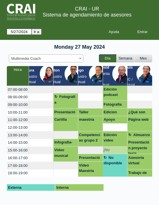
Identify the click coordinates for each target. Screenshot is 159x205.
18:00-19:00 (18, 173)
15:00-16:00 (18, 150)
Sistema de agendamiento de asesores (87, 15)
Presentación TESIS (89, 158)
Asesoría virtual (136, 160)
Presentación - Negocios (65, 113)
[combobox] (46, 58)
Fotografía (64, 99)
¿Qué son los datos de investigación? (139, 113)
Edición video (110, 138)
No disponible (113, 160)
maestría (86, 119)
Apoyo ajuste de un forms (114, 120)
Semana (125, 58)
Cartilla (60, 119)
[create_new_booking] (41, 89)
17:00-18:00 (18, 165)
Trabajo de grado (137, 174)
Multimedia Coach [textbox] (26, 58)
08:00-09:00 (18, 97)
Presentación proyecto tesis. (138, 147)
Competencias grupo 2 (89, 138)
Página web (138, 119)
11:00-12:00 (18, 120)
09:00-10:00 (18, 104)
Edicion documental (114, 113)
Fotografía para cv (113, 105)
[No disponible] (113, 151)
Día (107, 58)
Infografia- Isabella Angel (63, 143)
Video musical (61, 153)
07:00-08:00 (18, 89)
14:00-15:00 (18, 142)
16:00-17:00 (18, 158)
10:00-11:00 (18, 112)
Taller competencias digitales (90, 113)
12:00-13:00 (18, 127)
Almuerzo (141, 135)
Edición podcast (111, 92)
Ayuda (114, 32)
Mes (143, 58)
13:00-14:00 (18, 135)
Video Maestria (86, 168)
